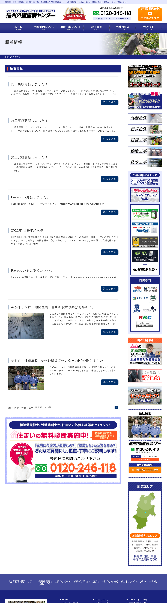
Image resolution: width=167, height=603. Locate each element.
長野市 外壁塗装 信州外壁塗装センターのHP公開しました (57, 360)
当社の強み (135, 28)
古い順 (47, 407)
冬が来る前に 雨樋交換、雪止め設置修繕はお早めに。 (53, 307)
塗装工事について (83, 28)
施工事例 (109, 28)
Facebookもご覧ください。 (32, 270)
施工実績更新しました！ (29, 84)
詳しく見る (109, 102)
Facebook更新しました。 (30, 197)
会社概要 (161, 28)
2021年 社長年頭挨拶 (27, 230)
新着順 (38, 407)
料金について (102, 599)
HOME (65, 599)
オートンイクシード (138, 599)
